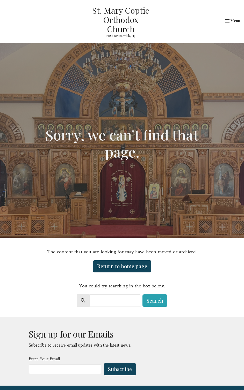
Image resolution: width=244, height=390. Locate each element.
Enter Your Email (44, 358)
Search (155, 300)
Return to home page (122, 266)
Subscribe (120, 368)
